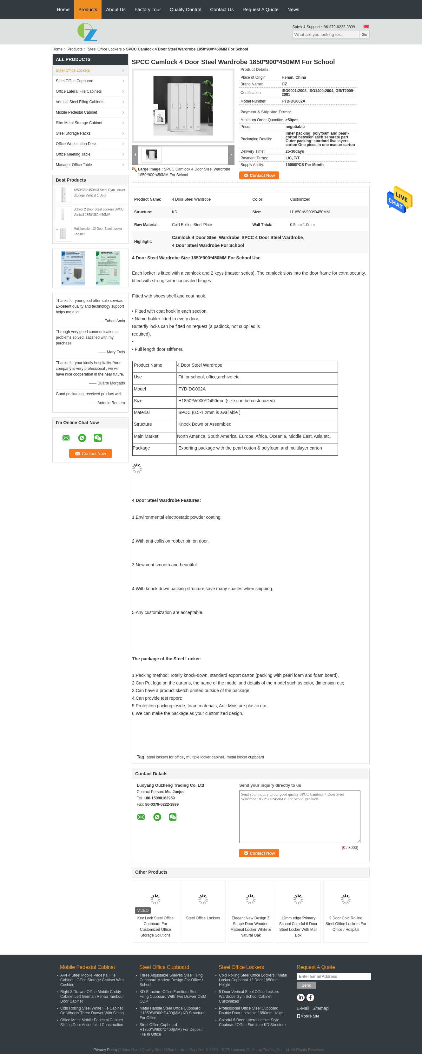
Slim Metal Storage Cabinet (79, 123)
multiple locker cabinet (205, 757)
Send (306, 985)
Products (87, 9)
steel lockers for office (165, 757)
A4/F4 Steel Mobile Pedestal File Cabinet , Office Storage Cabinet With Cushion (92, 980)
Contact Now (262, 175)
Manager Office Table (74, 165)
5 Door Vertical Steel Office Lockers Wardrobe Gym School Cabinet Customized (249, 997)
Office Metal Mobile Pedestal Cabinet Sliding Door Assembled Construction (91, 1022)
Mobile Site (308, 1016)
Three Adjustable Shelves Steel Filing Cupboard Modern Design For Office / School (171, 980)
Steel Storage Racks (73, 133)
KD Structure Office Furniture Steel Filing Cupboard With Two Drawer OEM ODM (173, 997)
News (293, 9)
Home (63, 9)
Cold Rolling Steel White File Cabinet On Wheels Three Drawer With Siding (92, 1010)
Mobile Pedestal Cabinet (76, 112)
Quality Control (185, 9)
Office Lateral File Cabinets (79, 91)
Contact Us (222, 9)
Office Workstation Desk (76, 144)
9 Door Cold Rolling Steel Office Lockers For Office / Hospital (346, 924)
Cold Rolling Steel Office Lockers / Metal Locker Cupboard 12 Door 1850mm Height (253, 980)
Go (364, 34)
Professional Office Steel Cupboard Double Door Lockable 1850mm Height (252, 1010)
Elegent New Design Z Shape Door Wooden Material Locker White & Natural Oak (250, 926)
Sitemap (320, 1008)
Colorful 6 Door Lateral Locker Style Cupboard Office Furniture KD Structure (252, 1022)
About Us (116, 9)
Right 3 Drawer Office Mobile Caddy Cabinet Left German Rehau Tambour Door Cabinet (92, 997)
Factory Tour (148, 9)
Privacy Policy (105, 1050)
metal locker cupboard (245, 757)
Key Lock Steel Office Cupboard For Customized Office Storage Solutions (155, 926)
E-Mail (303, 1008)
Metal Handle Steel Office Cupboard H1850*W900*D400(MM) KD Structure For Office (172, 1013)
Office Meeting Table (73, 154)
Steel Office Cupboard (74, 81)
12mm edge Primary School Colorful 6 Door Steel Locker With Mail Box (298, 926)
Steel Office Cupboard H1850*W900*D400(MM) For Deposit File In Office (171, 1030)
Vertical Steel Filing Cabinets (80, 102)
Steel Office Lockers (105, 49)
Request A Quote (260, 9)
